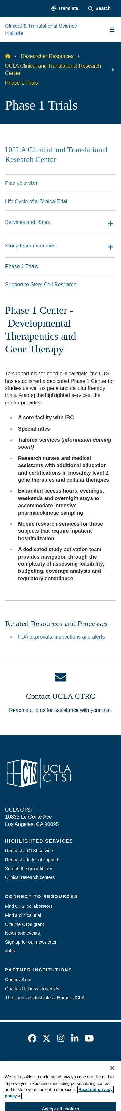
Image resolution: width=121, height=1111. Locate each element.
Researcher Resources (47, 56)
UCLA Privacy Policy (58, 1075)
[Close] (112, 1083)
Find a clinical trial (23, 915)
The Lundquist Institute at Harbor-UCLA (45, 997)
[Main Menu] (112, 30)
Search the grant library (28, 868)
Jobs (10, 950)
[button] (64, 8)
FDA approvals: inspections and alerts (61, 637)
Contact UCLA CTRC (60, 696)
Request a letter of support (31, 859)
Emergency (40, 1063)
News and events (22, 933)
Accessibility (76, 1063)
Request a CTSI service (29, 850)
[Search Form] (99, 8)
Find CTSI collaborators (29, 906)
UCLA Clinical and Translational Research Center (53, 69)
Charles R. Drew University (32, 988)
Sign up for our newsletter (31, 942)
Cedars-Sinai (18, 979)
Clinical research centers (30, 877)
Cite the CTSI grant (24, 924)
